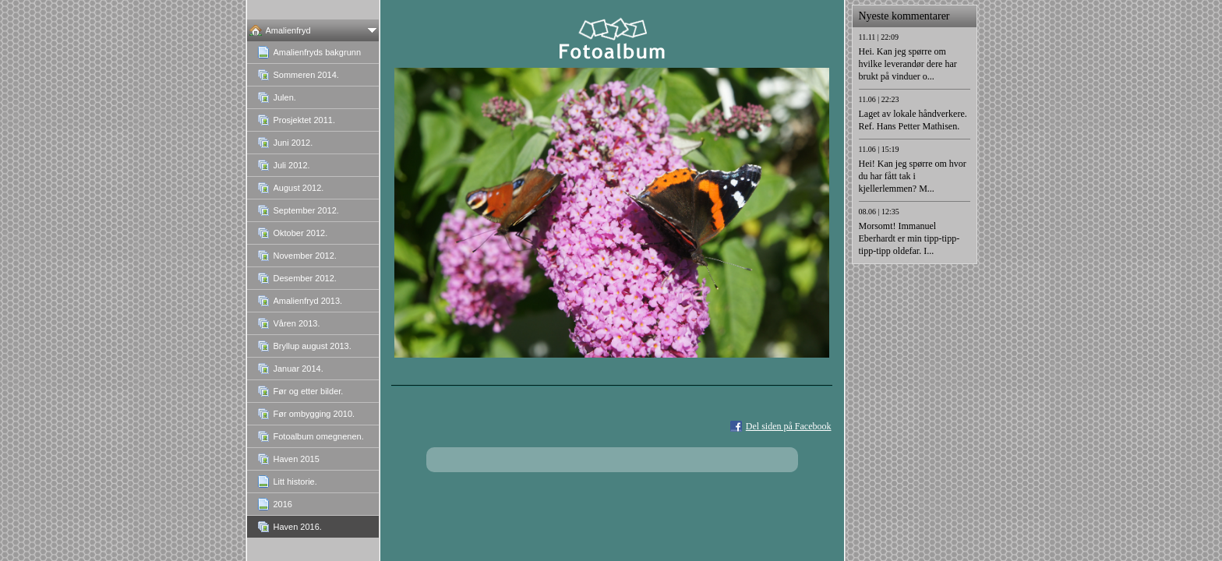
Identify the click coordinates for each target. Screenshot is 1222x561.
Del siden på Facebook (789, 426)
